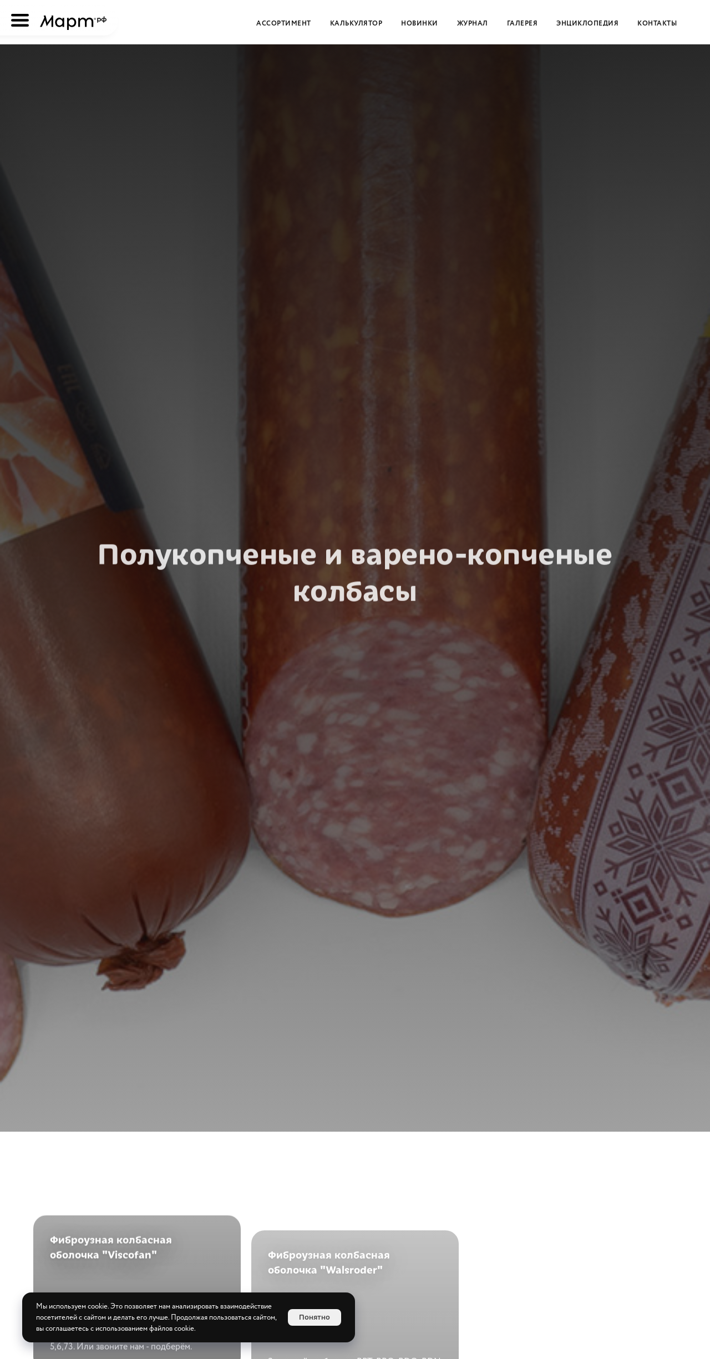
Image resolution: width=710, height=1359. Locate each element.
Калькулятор (356, 23)
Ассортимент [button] (283, 23)
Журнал (472, 23)
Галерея (522, 23)
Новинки (419, 23)
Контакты (657, 23)
